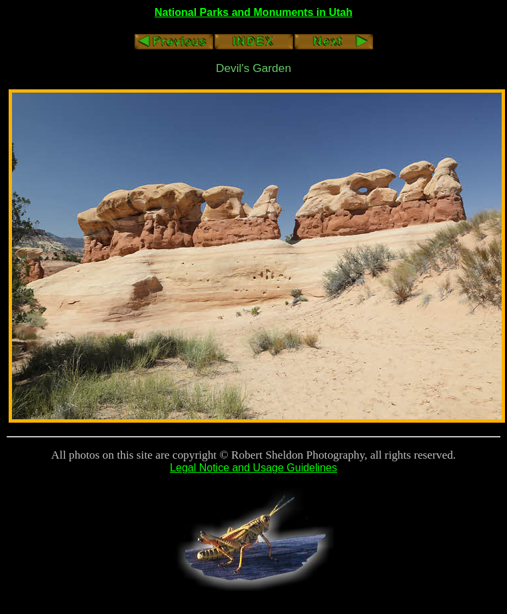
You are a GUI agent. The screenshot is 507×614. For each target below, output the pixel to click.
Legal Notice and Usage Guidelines (253, 467)
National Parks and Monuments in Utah (253, 12)
